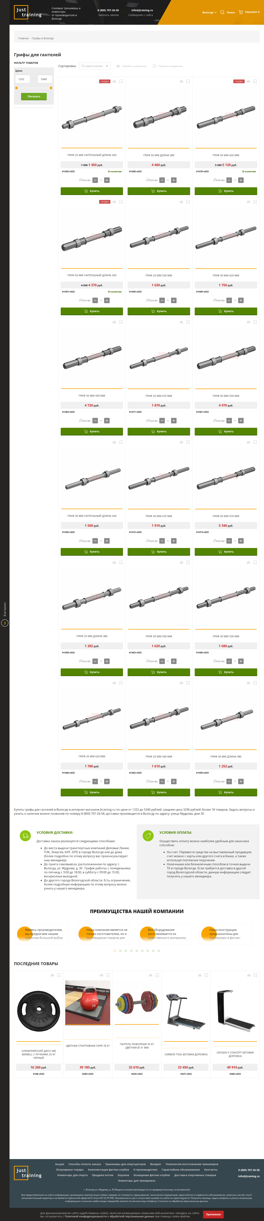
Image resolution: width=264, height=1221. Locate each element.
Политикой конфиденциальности (86, 1216)
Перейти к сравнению (134, 66)
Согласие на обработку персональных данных (183, 1201)
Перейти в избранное (171, 66)
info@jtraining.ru (142, 10)
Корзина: (252, 12)
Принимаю (213, 1214)
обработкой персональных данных (132, 1216)
